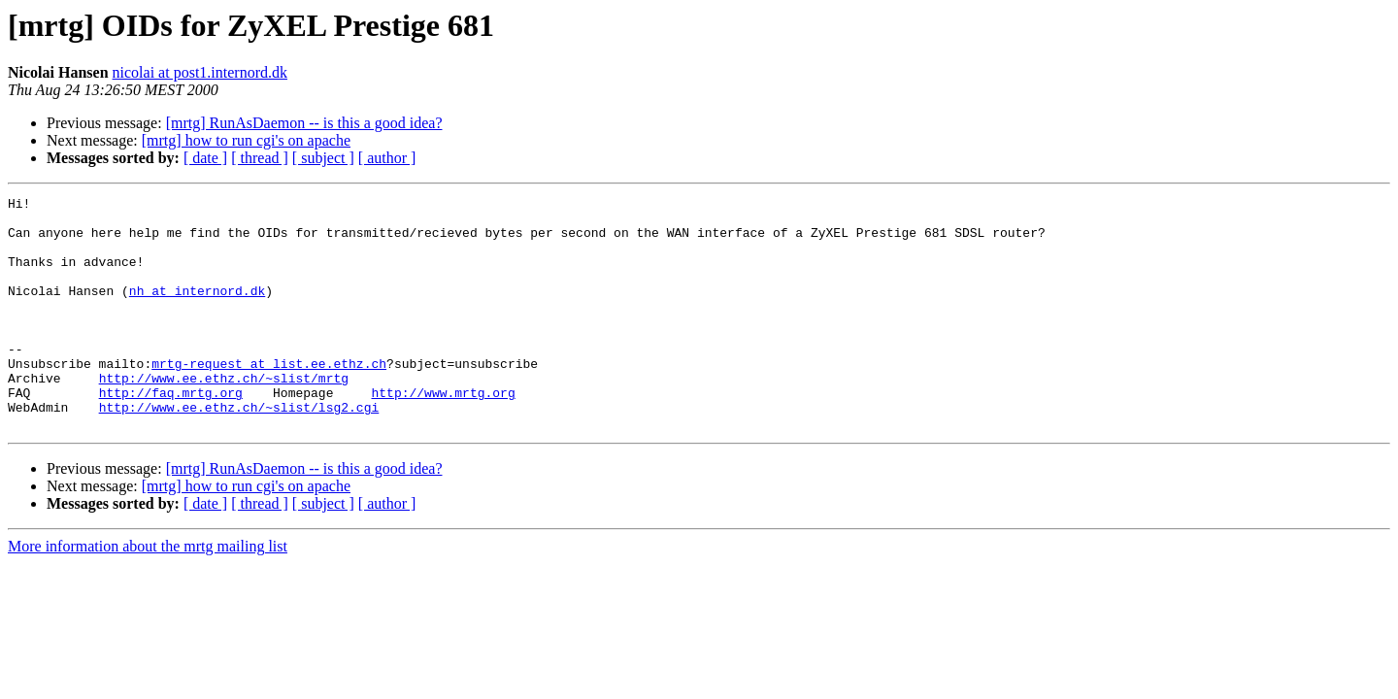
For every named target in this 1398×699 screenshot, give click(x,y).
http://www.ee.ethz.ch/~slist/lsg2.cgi (239, 450)
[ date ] (205, 158)
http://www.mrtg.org (443, 433)
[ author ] (387, 158)
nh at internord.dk (197, 310)
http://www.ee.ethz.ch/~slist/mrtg (224, 415)
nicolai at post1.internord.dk (200, 72)
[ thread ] (259, 158)
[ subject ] (323, 158)
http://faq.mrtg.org (171, 433)
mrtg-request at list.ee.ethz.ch (268, 398)
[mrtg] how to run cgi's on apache (246, 140)
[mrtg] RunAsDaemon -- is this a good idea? (304, 123)
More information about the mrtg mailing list (147, 592)
